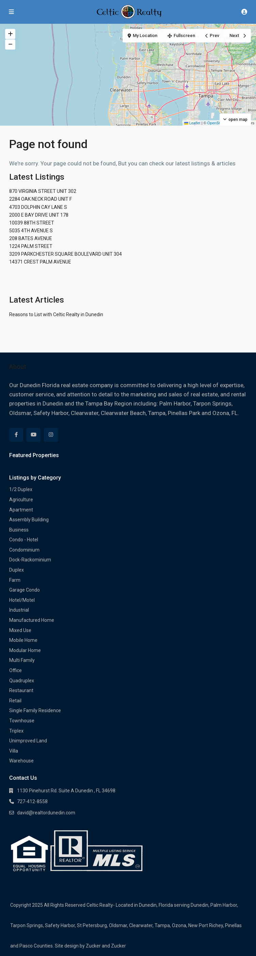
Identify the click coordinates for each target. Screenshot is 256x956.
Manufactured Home (31, 620)
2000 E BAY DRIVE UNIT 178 (38, 215)
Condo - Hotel (23, 539)
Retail (15, 700)
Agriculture (21, 499)
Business (19, 530)
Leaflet (192, 123)
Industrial (19, 610)
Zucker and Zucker (106, 946)
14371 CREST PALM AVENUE (40, 262)
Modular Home (25, 650)
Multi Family (22, 660)
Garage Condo (24, 590)
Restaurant (21, 690)
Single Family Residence (35, 710)
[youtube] (34, 435)
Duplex (16, 570)
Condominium (24, 550)
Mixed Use (20, 630)
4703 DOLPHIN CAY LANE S (38, 207)
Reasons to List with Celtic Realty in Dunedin (56, 314)
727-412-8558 (32, 801)
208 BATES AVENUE (30, 238)
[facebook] (16, 435)
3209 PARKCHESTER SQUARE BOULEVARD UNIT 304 (65, 254)
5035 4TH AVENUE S (31, 230)
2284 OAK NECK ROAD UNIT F (40, 199)
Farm (14, 580)
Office (15, 670)
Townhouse (21, 720)
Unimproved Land (28, 740)
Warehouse (21, 760)
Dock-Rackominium (30, 559)
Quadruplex (21, 680)
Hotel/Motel (22, 600)
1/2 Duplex (20, 489)
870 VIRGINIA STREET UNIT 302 (42, 191)
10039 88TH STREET (31, 223)
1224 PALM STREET (30, 246)
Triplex (16, 731)
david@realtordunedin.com (46, 812)
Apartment (21, 509)
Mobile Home (23, 640)
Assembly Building (29, 519)
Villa (13, 751)
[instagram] (51, 435)
